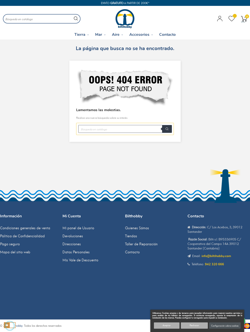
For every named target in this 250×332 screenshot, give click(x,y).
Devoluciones (72, 235)
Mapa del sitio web (15, 252)
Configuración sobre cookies (225, 325)
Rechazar (194, 325)
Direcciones (71, 244)
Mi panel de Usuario (78, 227)
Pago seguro (10, 244)
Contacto (132, 252)
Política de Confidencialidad (22, 235)
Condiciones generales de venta (25, 227)
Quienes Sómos (137, 227)
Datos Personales (76, 252)
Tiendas (131, 235)
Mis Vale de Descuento (80, 260)
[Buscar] (41, 18)
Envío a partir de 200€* (125, 3)
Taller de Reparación (141, 244)
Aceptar (167, 325)
